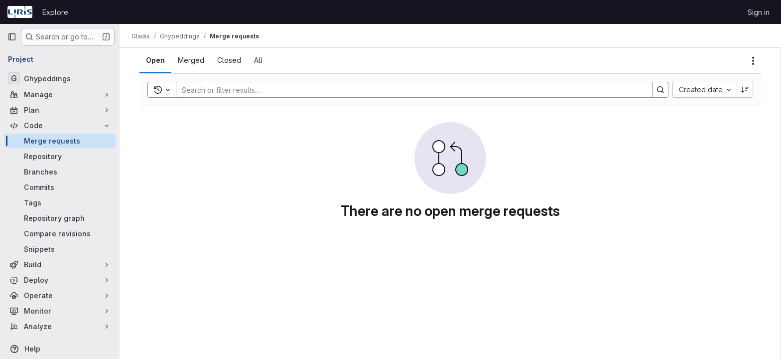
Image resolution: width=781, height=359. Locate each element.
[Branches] (60, 172)
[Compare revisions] (60, 233)
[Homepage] (19, 12)
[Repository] (60, 156)
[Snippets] (60, 249)
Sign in (759, 12)
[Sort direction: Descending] (745, 90)
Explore (55, 12)
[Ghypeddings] (60, 78)
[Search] (409, 90)
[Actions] (753, 61)
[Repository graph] (60, 218)
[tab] (155, 60)
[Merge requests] (60, 141)
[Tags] (60, 202)
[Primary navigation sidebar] (12, 37)
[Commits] (60, 187)
